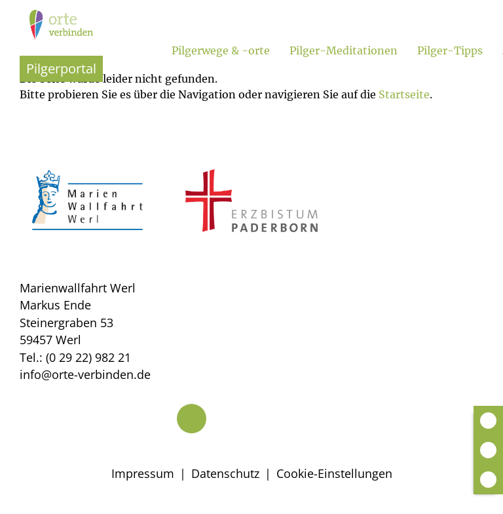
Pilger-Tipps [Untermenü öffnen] (450, 50)
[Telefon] (191, 418)
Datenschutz (225, 473)
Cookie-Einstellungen (334, 473)
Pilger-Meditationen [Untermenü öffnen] (343, 50)
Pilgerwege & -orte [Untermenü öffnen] (221, 50)
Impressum (142, 473)
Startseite (404, 94)
